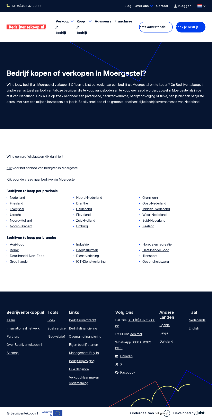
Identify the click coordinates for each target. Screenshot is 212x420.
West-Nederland (154, 215)
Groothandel (19, 261)
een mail (136, 334)
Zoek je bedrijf (187, 27)
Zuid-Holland (85, 220)
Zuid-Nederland (153, 220)
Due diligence (79, 369)
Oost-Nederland (154, 203)
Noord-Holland (21, 220)
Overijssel (17, 209)
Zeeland (148, 226)
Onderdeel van (150, 413)
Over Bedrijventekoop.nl (24, 345)
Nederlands (197, 320)
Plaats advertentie (152, 27)
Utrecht (15, 215)
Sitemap (13, 353)
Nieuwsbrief (56, 336)
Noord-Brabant (21, 226)
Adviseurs (103, 21)
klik (47, 156)
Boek (51, 320)
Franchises (124, 21)
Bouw (14, 250)
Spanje (164, 325)
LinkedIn (126, 356)
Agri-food (17, 244)
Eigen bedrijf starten (83, 345)
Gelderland (84, 209)
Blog (127, 6)
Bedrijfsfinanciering (83, 328)
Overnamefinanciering (85, 336)
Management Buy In (84, 353)
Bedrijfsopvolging (82, 361)
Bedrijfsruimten (87, 250)
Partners (13, 336)
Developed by (189, 413)
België (163, 333)
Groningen (150, 197)
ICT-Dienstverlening (91, 261)
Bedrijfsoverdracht (82, 320)
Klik (9, 168)
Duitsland (166, 341)
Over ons (142, 6)
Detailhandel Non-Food (27, 256)
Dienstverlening (87, 256)
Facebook (127, 372)
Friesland (16, 203)
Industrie (82, 244)
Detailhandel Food (155, 250)
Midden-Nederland (156, 209)
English (194, 328)
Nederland (17, 197)
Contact (162, 6)
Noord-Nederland (89, 197)
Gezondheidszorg (155, 261)
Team (11, 320)
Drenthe (82, 203)
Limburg (82, 226)
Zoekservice (56, 328)
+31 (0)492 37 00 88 (26, 6)
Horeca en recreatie (157, 244)
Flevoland (83, 215)
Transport (149, 256)
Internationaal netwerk (23, 328)
